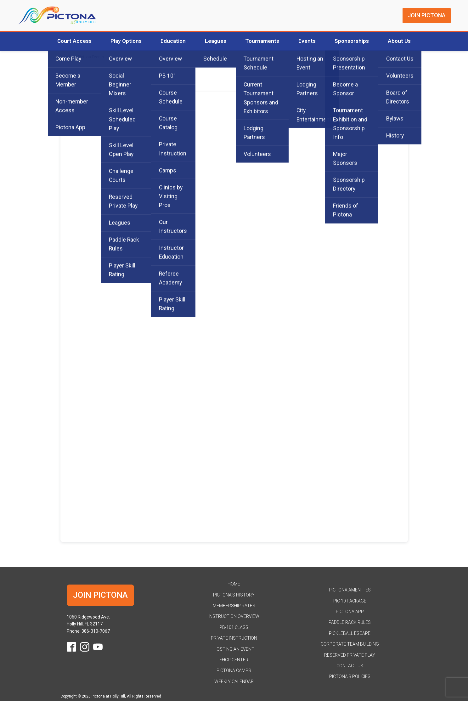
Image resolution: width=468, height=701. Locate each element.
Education (170, 41)
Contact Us (349, 666)
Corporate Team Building (350, 644)
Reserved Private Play (349, 655)
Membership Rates (234, 605)
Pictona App (350, 611)
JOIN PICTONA (427, 15)
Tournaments (263, 41)
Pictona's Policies (349, 676)
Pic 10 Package (349, 601)
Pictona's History (234, 595)
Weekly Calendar (234, 681)
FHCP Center (233, 660)
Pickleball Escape (349, 633)
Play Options (122, 41)
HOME (234, 584)
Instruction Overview (233, 616)
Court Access (68, 41)
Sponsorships (355, 41)
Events (309, 41)
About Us (405, 41)
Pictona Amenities (350, 590)
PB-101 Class (233, 627)
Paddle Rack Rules (350, 622)
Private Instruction (234, 638)
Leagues (214, 41)
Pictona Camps (234, 670)
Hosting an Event (233, 649)
